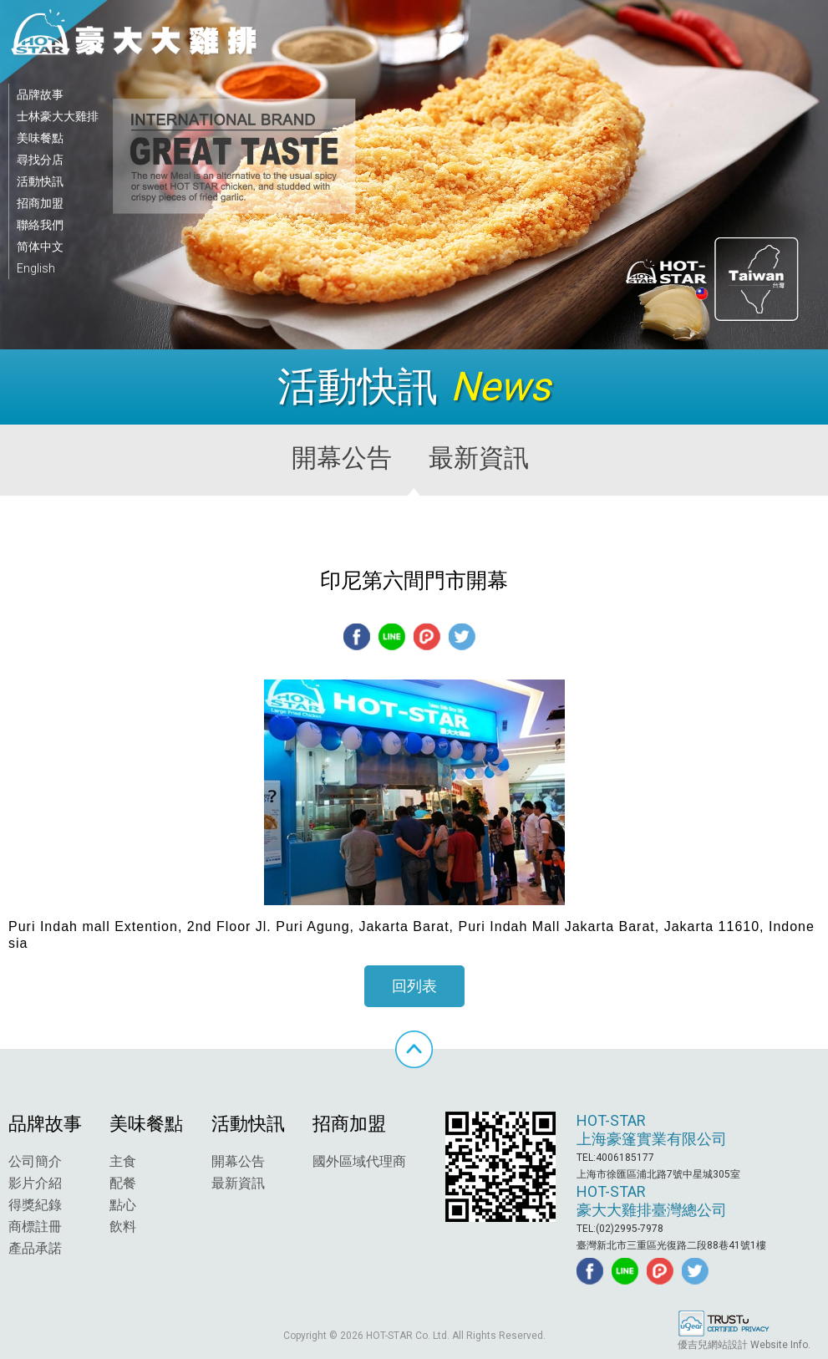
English (36, 268)
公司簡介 (35, 1161)
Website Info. (780, 1345)
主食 (122, 1161)
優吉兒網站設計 (713, 1345)
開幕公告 (238, 1161)
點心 (122, 1205)
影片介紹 (35, 1183)
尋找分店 (40, 159)
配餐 (122, 1183)
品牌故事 (40, 94)
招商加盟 (40, 203)
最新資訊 (238, 1183)
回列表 (414, 986)
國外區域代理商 (359, 1161)
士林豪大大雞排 (58, 116)
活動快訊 (40, 181)
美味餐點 (40, 138)
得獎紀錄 (35, 1205)
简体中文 (40, 246)
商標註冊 (35, 1226)
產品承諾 (35, 1248)
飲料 (122, 1226)
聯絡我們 (40, 225)
